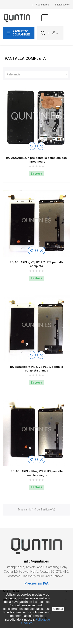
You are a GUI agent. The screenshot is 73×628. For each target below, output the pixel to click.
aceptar (58, 608)
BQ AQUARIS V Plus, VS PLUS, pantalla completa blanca (36, 368)
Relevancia (37, 74)
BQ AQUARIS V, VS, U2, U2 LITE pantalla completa (36, 264)
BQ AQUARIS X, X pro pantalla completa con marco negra (36, 160)
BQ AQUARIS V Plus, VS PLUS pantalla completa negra (37, 473)
